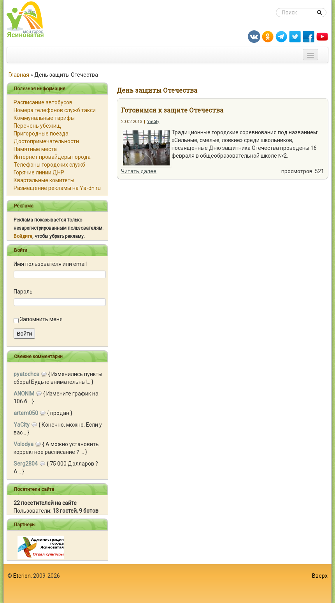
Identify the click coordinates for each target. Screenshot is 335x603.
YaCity (153, 121)
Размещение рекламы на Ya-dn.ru (57, 188)
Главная (19, 75)
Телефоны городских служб (49, 165)
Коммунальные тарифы (44, 118)
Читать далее (138, 171)
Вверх (320, 576)
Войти (24, 334)
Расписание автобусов (43, 102)
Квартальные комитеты (44, 180)
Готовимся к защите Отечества (172, 110)
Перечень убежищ (37, 126)
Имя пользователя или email (50, 264)
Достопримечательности (46, 141)
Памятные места (35, 149)
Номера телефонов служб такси (55, 110)
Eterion (22, 576)
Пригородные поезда (41, 133)
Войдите (23, 236)
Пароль (23, 291)
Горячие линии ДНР (39, 172)
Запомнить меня (41, 319)
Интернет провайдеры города (52, 157)
